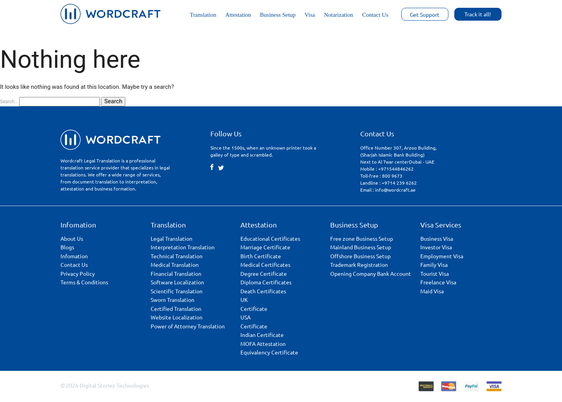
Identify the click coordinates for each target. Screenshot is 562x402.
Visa (309, 15)
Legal (171, 238)
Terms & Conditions (84, 282)
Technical (177, 255)
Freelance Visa (438, 282)
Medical (175, 264)
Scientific (177, 290)
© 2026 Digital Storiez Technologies (104, 385)
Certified (176, 308)
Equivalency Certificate (269, 352)
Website (177, 317)
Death (263, 290)
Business (436, 238)
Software (177, 282)
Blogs (67, 246)
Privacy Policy (77, 273)
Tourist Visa (434, 273)
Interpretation (183, 246)
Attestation (238, 15)
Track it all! (477, 14)
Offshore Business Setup (360, 255)
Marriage (265, 246)
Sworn (172, 299)
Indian (262, 334)
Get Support (424, 14)
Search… (9, 101)
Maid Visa (432, 290)
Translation (203, 15)
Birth (260, 255)
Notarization (338, 15)
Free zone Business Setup (361, 238)
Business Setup (277, 15)
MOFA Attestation (263, 343)
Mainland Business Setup (360, 246)
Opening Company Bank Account (370, 273)
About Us (71, 238)
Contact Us (375, 15)
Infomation (74, 255)
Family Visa (434, 264)
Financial (176, 273)
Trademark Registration (359, 264)
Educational (270, 238)
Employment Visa (441, 255)
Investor (436, 246)
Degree (263, 273)
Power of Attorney (188, 326)
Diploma (266, 282)
